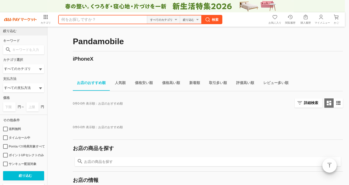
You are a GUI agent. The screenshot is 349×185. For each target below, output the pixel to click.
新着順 (192, 84)
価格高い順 (169, 84)
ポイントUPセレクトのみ (23, 155)
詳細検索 (311, 103)
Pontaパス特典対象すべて (23, 146)
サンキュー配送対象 (19, 164)
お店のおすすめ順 (89, 84)
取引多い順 (216, 84)
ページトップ (329, 165)
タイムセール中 (16, 137)
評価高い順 (243, 84)
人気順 (118, 84)
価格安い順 (142, 84)
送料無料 (12, 129)
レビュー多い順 (273, 84)
